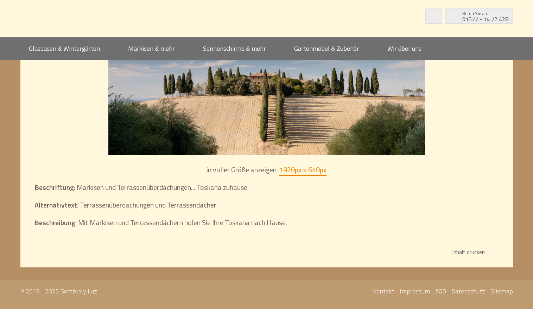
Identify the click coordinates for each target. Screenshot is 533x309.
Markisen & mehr (151, 48)
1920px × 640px (302, 169)
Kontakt (383, 291)
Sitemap (501, 291)
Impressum (415, 291)
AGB (440, 291)
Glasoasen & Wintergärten (64, 48)
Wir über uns (404, 48)
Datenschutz (468, 291)
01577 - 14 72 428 (485, 15)
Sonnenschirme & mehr (234, 48)
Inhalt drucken (468, 252)
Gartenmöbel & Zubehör (326, 48)
